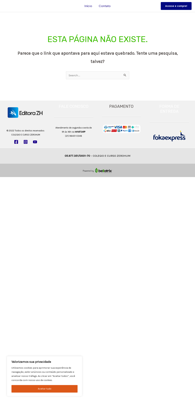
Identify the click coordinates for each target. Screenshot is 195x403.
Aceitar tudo (44, 388)
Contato (104, 6)
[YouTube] (35, 142)
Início (88, 6)
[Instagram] (25, 142)
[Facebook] (16, 142)
